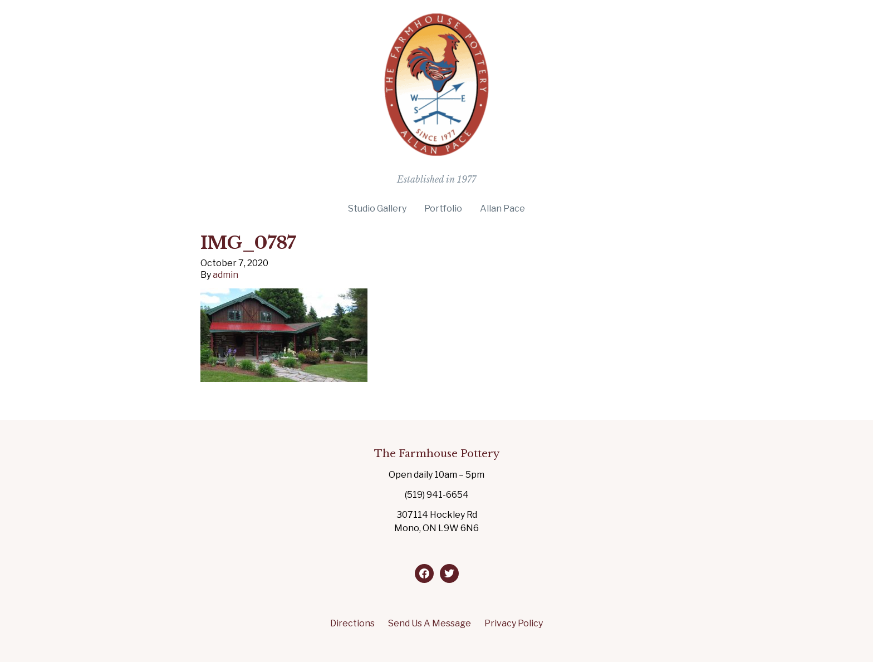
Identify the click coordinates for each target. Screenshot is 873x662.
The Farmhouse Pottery (436, 454)
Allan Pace (502, 208)
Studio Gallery (377, 208)
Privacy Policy (513, 623)
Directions (352, 623)
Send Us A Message (429, 623)
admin (225, 274)
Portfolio (443, 208)
